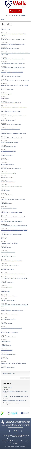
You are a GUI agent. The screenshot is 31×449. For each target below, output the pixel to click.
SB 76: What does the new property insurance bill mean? (14, 107)
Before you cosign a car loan (7, 269)
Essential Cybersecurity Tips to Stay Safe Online (12, 72)
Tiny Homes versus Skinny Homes (8, 208)
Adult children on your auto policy (8, 173)
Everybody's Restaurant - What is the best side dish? (13, 216)
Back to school (4, 358)
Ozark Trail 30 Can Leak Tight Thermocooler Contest (13, 199)
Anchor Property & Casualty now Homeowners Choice (13, 274)
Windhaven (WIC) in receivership (8, 336)
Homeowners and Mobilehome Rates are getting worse (13, 133)
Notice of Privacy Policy (6, 203)
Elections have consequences (7, 164)
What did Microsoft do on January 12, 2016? (11, 111)
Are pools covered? (5, 190)
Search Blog (11, 373)
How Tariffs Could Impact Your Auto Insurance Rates (13, 58)
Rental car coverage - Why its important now (11, 124)
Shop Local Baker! (5, 159)
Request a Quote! (15, 11)
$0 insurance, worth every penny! (8, 146)
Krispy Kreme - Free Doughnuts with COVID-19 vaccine (13, 115)
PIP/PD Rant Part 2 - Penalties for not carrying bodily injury (14, 278)
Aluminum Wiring (5, 98)
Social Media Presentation (7, 155)
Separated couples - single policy (8, 151)
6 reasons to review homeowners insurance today (12, 310)
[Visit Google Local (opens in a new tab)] (19, 431)
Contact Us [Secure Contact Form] (16, 436)
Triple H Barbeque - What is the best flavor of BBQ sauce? (14, 230)
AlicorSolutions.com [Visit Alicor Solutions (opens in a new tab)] (10, 446)
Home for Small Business (6, 350)
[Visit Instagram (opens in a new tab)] (21, 431)
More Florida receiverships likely (8, 319)
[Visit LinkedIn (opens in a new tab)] (14, 431)
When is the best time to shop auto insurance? (11, 328)
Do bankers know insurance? (7, 282)
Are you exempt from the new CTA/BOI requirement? (13, 63)
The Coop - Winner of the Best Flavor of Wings (11, 234)
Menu (2, 19)
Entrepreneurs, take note (6, 323)
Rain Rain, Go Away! (5, 29)
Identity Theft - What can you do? (8, 120)
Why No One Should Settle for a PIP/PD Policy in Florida (13, 39)
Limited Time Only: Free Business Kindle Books (11, 137)
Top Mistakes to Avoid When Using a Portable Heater (13, 67)
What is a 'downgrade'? (6, 94)
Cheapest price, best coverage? (8, 300)
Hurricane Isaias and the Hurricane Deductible (11, 212)
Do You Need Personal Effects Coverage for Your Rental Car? (15, 80)
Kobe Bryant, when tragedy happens (9, 295)
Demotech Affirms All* (6, 247)
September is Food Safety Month (8, 354)
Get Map (21, 436)
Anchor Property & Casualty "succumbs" (10, 314)
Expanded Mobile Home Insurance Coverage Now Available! (14, 85)
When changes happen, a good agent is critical (11, 260)
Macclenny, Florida (9, 440)
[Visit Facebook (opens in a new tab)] (10, 431)
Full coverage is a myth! (6, 287)
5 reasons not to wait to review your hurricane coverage (13, 363)
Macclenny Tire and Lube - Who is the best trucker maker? (14, 225)
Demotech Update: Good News (8, 252)
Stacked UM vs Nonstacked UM (8, 181)
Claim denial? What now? (7, 194)
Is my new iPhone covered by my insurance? (11, 168)
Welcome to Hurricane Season (8, 367)
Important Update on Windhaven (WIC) (10, 332)
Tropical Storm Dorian (6, 345)
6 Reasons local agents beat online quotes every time (13, 44)
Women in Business (5, 291)
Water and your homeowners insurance (10, 48)
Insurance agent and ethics (7, 177)
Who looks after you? (6, 341)
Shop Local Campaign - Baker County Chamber (11, 221)
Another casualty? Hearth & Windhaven (10, 265)
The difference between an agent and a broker (11, 186)
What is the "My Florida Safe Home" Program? (11, 76)
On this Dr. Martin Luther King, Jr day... (9, 142)
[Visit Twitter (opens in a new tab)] (12, 431)
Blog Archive (5, 373)
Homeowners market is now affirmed (9, 243)
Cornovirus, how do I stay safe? (8, 256)
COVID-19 (3, 238)
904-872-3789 (18, 15)
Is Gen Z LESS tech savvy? (7, 89)
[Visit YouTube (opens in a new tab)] (17, 431)
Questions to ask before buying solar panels (11, 102)
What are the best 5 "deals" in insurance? (10, 129)
